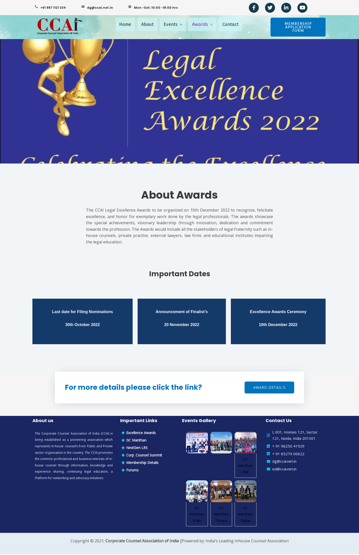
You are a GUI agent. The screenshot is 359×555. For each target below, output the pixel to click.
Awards (206, 26)
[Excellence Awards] (148, 434)
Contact (240, 26)
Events (171, 26)
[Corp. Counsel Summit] (148, 456)
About (141, 26)
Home (114, 26)
